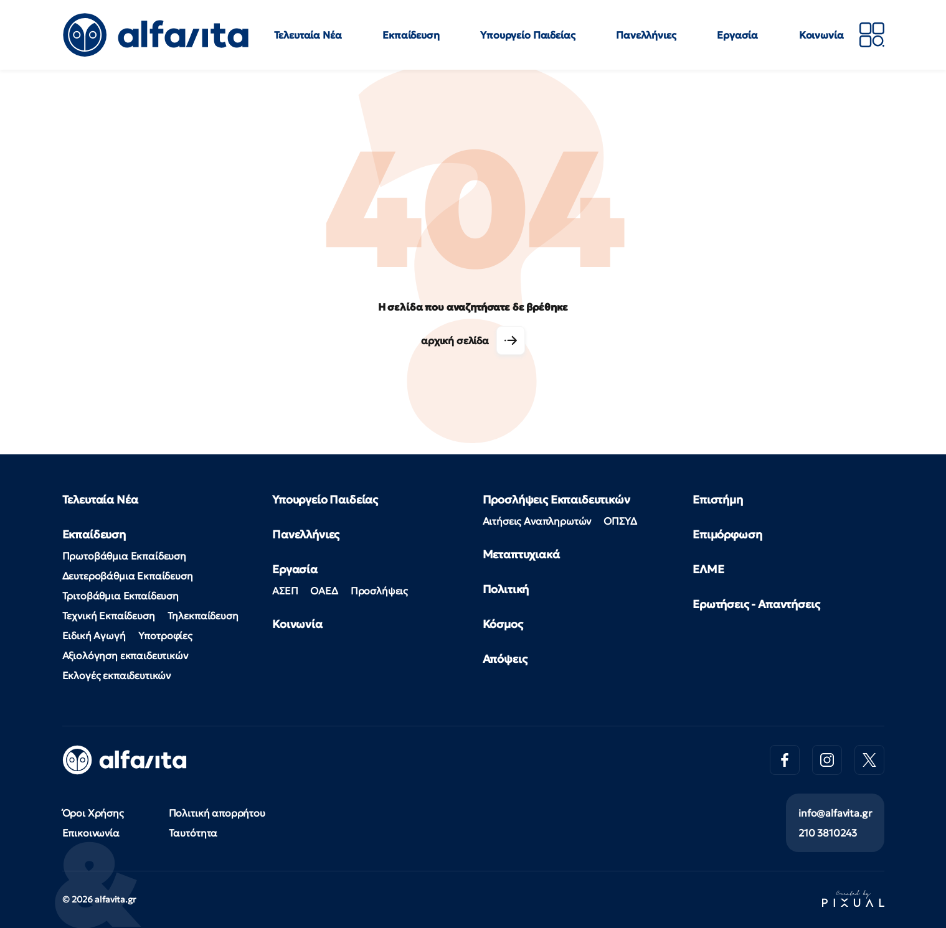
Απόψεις (505, 659)
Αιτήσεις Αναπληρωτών (537, 521)
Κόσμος (503, 624)
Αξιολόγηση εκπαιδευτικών (125, 655)
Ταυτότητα (193, 833)
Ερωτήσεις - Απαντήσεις (756, 604)
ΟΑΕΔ (324, 590)
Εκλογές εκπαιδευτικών (116, 675)
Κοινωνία (821, 35)
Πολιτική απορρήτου (217, 813)
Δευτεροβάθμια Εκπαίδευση (127, 575)
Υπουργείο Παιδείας (527, 35)
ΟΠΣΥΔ (619, 521)
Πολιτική (506, 589)
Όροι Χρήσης (93, 813)
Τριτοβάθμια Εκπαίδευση (120, 595)
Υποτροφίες (165, 635)
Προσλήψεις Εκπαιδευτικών (556, 499)
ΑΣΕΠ (285, 590)
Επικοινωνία (91, 833)
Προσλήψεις (379, 590)
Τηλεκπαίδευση (203, 615)
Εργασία (737, 35)
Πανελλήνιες (646, 35)
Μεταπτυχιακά (521, 554)
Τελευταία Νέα (308, 35)
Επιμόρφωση (727, 534)
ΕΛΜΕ (708, 569)
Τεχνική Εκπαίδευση (108, 615)
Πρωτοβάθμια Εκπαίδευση (124, 556)
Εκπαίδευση (410, 35)
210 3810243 (827, 833)
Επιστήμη (718, 499)
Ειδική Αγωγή (94, 635)
